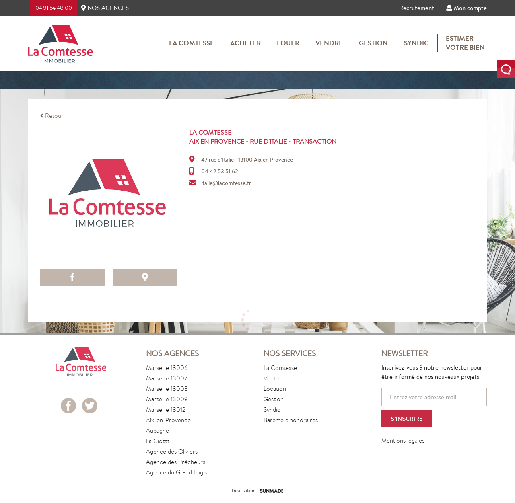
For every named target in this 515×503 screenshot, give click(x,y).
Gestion (373, 43)
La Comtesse (191, 43)
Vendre (329, 43)
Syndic (416, 43)
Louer (288, 43)
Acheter (245, 43)
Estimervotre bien (465, 43)
